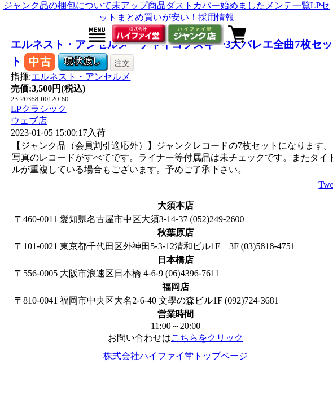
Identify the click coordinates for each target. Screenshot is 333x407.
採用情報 (216, 17)
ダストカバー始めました (215, 5)
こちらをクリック (207, 338)
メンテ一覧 (287, 5)
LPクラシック (39, 109)
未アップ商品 (139, 5)
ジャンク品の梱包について (57, 5)
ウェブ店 (29, 120)
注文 (122, 63)
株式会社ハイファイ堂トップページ (175, 356)
